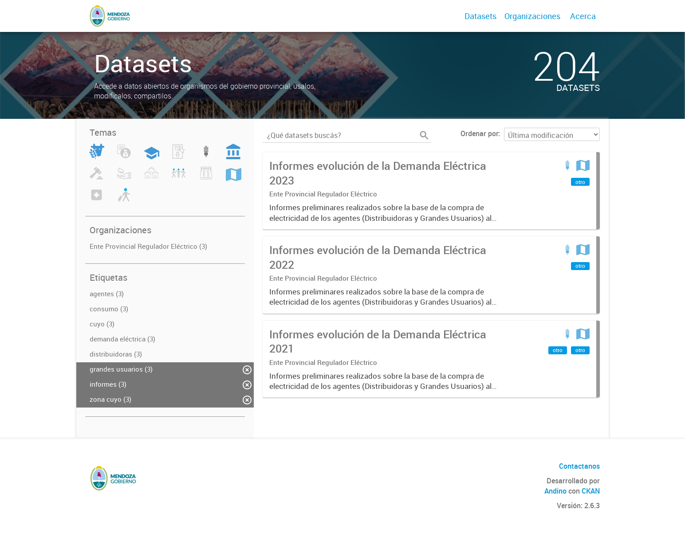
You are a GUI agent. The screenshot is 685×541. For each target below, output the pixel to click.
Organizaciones (532, 16)
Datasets (480, 16)
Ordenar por (479, 133)
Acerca (583, 16)
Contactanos (579, 466)
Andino (555, 491)
